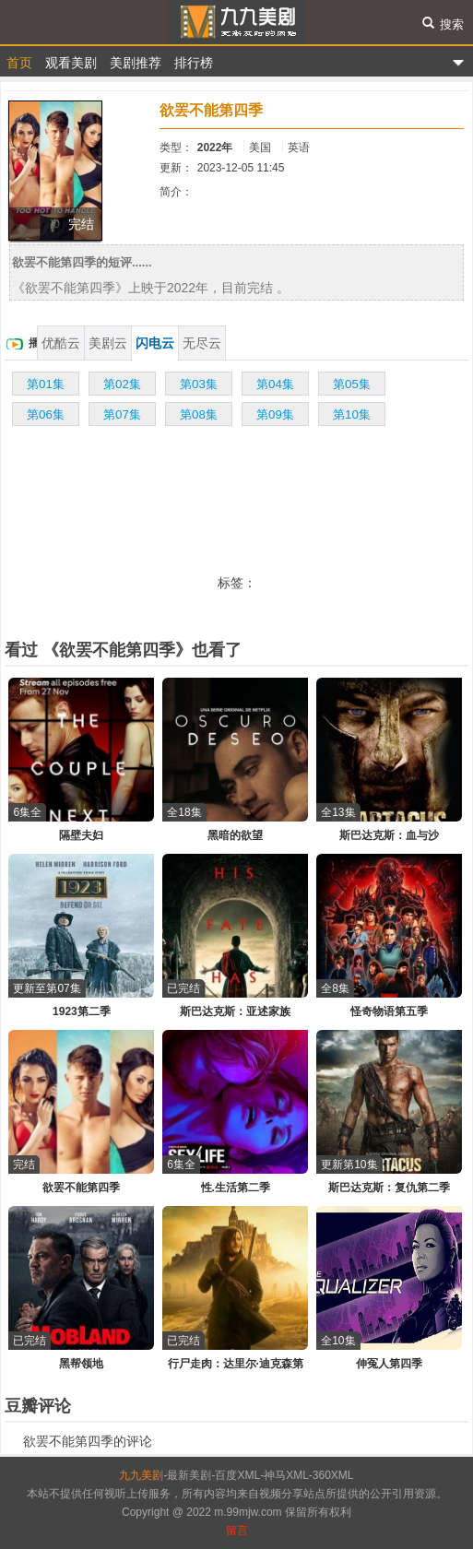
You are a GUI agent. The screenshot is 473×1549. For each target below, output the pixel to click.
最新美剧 (189, 1475)
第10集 (352, 414)
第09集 (275, 414)
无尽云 (202, 343)
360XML (333, 1475)
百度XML (237, 1475)
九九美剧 (236, 22)
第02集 (122, 384)
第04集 (275, 384)
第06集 (46, 414)
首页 (19, 62)
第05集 (352, 384)
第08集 (199, 414)
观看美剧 (71, 62)
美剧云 (108, 343)
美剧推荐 (135, 62)
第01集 (46, 384)
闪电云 (155, 343)
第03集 (199, 384)
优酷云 (60, 343)
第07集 (122, 414)
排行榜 (193, 62)
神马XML (286, 1475)
